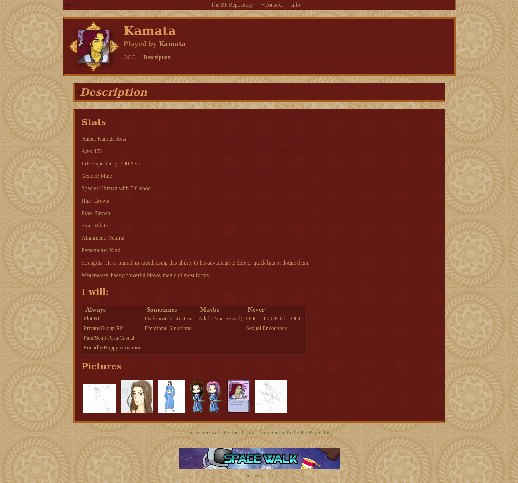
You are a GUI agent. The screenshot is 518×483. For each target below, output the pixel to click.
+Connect (272, 5)
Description (157, 57)
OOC (129, 57)
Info (295, 5)
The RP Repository (232, 5)
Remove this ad (259, 475)
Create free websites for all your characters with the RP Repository (259, 432)
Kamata (172, 44)
